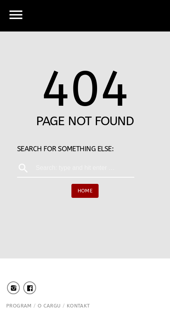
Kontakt (78, 306)
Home (85, 191)
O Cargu (49, 306)
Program (19, 306)
